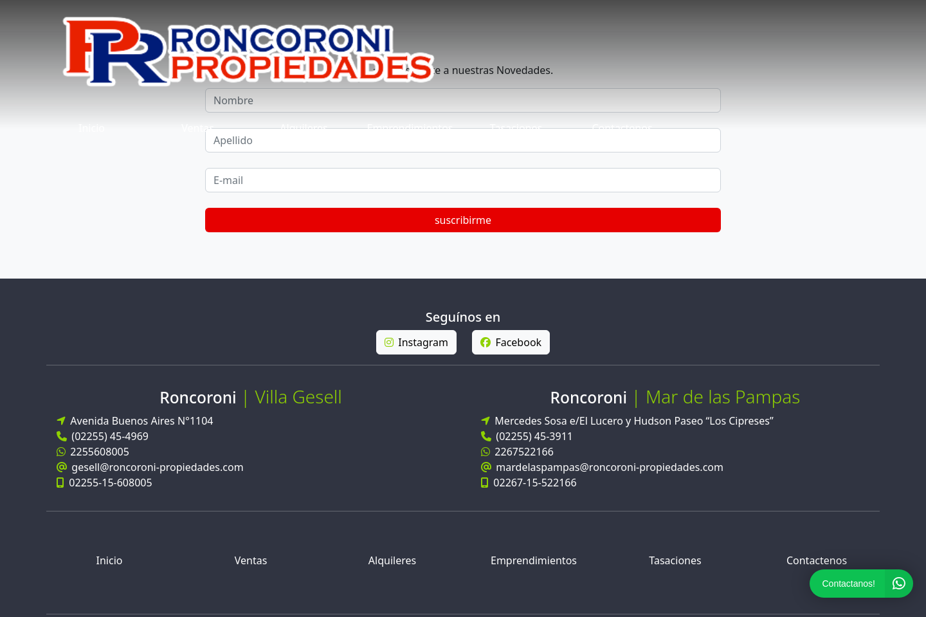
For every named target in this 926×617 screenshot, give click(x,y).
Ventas (410, 23)
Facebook (510, 196)
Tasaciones (728, 23)
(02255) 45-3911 (527, 290)
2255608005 (93, 306)
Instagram (416, 196)
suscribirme (810, 74)
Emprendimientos (622, 23)
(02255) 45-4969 (103, 290)
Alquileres (516, 23)
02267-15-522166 (529, 336)
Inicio (304, 23)
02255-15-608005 (104, 336)
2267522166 (517, 306)
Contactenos (834, 23)
